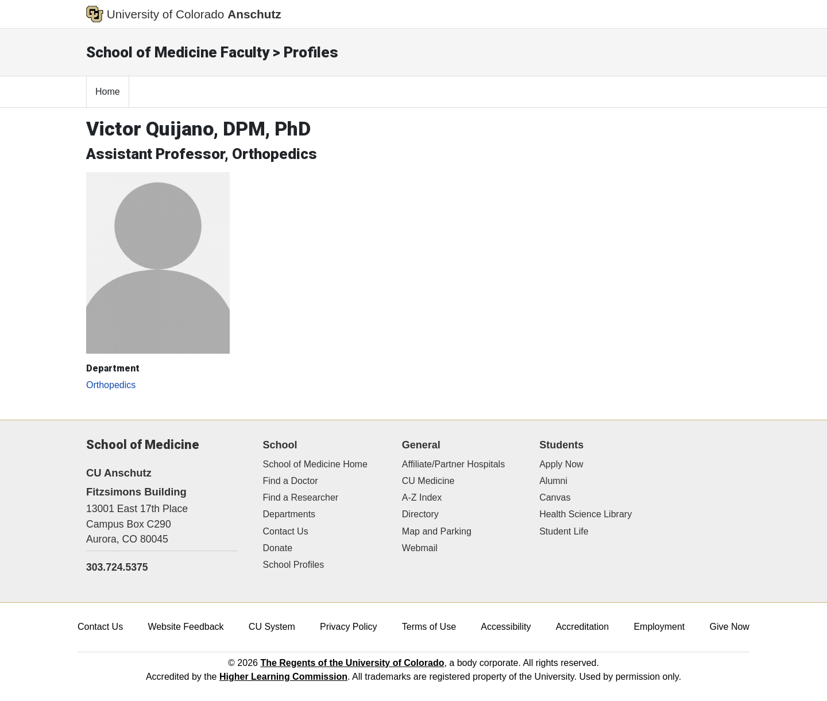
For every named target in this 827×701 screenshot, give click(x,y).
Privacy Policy (348, 627)
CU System (272, 627)
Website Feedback (185, 627)
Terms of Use (429, 627)
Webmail (420, 548)
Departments (289, 514)
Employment (659, 627)
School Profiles (293, 565)
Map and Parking (437, 531)
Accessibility (506, 627)
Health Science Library (585, 514)
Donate (278, 548)
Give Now (729, 627)
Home (107, 91)
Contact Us (285, 531)
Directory (420, 514)
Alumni (553, 481)
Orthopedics (111, 385)
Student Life (563, 531)
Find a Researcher (301, 497)
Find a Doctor (290, 481)
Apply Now (561, 464)
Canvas (554, 497)
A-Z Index (422, 497)
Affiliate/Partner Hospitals (453, 464)
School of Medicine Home (315, 464)
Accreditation (582, 627)
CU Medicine (428, 481)
